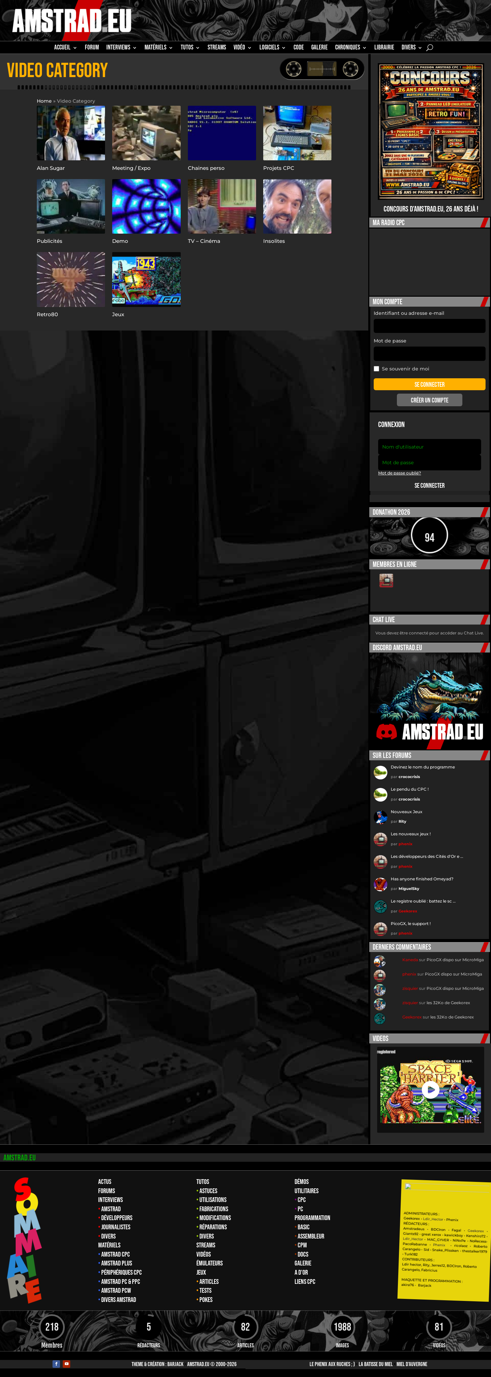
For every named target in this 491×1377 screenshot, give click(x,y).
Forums (106, 1191)
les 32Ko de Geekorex (448, 1002)
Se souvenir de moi (401, 369)
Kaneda (410, 959)
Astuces (208, 1191)
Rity (402, 821)
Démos (302, 1182)
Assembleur (311, 1236)
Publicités (49, 241)
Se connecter (430, 486)
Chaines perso (206, 168)
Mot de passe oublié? (399, 472)
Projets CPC (278, 168)
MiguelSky (409, 888)
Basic (304, 1227)
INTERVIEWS (118, 48)
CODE (299, 48)
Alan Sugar (51, 168)
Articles (209, 1282)
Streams (205, 1245)
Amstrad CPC (115, 1254)
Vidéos (203, 1254)
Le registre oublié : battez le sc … (423, 901)
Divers (409, 48)
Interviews (110, 1200)
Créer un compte (429, 400)
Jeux (118, 314)
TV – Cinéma (204, 241)
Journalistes (115, 1227)
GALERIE (319, 48)
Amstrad (111, 1209)
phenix (406, 843)
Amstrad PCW (116, 1291)
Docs (303, 1254)
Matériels (109, 1245)
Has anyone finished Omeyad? (422, 878)
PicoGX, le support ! (411, 923)
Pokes (205, 1300)
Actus (104, 1182)
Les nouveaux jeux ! (411, 833)
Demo (120, 241)
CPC (302, 1200)
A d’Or (301, 1273)
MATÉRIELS (155, 48)
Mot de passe (390, 341)
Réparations (213, 1227)
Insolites (274, 241)
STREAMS (217, 48)
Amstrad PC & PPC (120, 1282)
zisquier (410, 988)
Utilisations (212, 1200)
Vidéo (239, 48)
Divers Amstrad (118, 1300)
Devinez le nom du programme (423, 767)
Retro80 (47, 314)
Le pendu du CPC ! (410, 789)
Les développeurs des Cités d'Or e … (427, 856)
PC (300, 1209)
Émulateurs (209, 1263)
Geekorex (408, 911)
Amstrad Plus (116, 1263)
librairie (384, 48)
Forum (92, 48)
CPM (302, 1245)
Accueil (62, 48)
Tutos (202, 1182)
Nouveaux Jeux (406, 811)
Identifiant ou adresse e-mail (409, 313)
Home (44, 101)
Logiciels (269, 48)
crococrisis (409, 776)
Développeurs (116, 1218)
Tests (205, 1291)
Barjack (175, 1364)
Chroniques (347, 48)
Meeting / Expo (131, 168)
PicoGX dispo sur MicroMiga (455, 959)
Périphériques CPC (121, 1273)
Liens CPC (305, 1282)
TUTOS (187, 48)
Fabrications (213, 1209)
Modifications (215, 1218)
